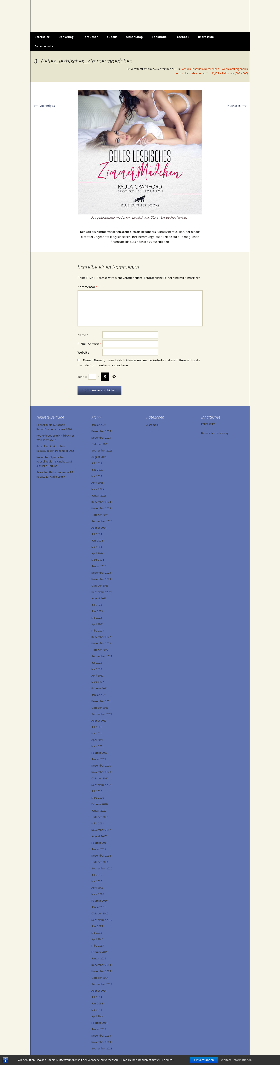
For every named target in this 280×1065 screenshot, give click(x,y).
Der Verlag (66, 37)
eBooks (112, 37)
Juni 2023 (97, 611)
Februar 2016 (99, 900)
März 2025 (97, 489)
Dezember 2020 (101, 765)
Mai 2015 (96, 933)
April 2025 (97, 482)
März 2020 (97, 798)
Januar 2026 (98, 425)
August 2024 (99, 527)
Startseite (42, 37)
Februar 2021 (99, 753)
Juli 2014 (96, 997)
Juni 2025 (97, 470)
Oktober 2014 (99, 978)
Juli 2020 (96, 791)
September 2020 (101, 785)
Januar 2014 (98, 1029)
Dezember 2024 (101, 502)
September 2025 (101, 450)
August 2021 (99, 720)
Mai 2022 (96, 669)
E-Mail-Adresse (89, 344)
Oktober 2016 (99, 862)
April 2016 (97, 888)
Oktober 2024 (99, 515)
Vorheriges (43, 105)
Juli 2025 (96, 463)
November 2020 (101, 772)
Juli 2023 (96, 605)
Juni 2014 (97, 1003)
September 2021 (101, 714)
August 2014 (99, 990)
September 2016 (101, 868)
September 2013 (101, 1048)
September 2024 (101, 521)
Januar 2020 (98, 810)
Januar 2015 (98, 958)
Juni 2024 (97, 540)
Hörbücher (90, 37)
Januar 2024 (98, 566)
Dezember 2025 (101, 431)
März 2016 (97, 894)
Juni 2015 (97, 926)
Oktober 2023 (99, 585)
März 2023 (97, 630)
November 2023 (101, 579)
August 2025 (99, 457)
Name (83, 335)
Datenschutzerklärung (215, 433)
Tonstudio (159, 37)
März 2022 (97, 682)
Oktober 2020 (99, 778)
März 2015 (97, 945)
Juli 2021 (96, 727)
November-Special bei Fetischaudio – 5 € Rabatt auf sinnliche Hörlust (54, 461)
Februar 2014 (99, 1023)
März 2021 (97, 746)
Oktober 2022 (99, 650)
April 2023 (97, 624)
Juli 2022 (96, 663)
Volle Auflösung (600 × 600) (231, 73)
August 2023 (99, 598)
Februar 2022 (99, 688)
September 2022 (101, 656)
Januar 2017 (98, 849)
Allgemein (152, 425)
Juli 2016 (96, 875)
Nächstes (237, 105)
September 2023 (101, 592)
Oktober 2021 (99, 708)
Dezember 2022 (101, 637)
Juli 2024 (96, 534)
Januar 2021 (98, 759)
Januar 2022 (98, 695)
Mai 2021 (96, 733)
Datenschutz (44, 46)
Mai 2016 (96, 881)
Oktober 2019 (99, 817)
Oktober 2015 (99, 913)
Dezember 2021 (101, 701)
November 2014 (101, 971)
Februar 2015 (99, 952)
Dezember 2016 (101, 855)
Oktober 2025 (99, 444)
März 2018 (97, 823)
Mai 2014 (96, 1010)
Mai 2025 (96, 476)
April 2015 (97, 939)
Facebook (182, 37)
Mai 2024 (96, 547)
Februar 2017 (99, 843)
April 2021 (97, 740)
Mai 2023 (96, 618)
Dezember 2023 (101, 572)
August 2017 (99, 836)
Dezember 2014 (101, 965)
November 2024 (101, 508)
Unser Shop (134, 37)
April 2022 (97, 675)
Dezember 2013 (101, 1035)
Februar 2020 (99, 804)
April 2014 (97, 1016)
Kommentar (87, 287)
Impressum (206, 37)
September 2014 (101, 984)
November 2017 (101, 830)
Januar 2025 (98, 495)
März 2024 (97, 560)
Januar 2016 (98, 907)
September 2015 (101, 920)
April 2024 (97, 553)
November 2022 (101, 643)
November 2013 (101, 1042)
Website (83, 352)
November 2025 (101, 437)
